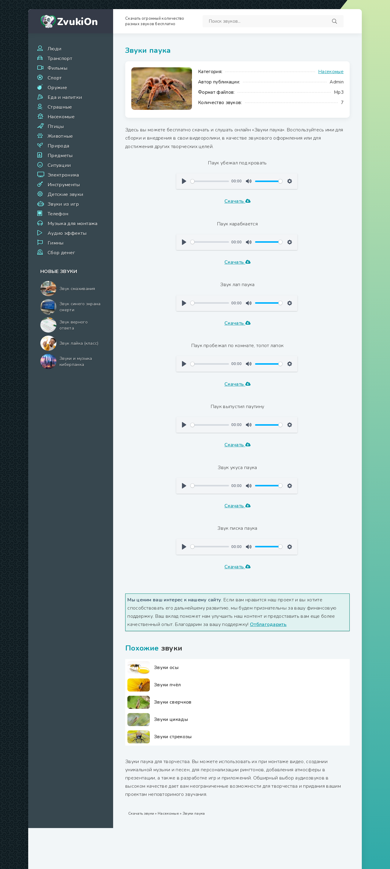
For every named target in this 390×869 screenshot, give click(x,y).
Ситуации (59, 165)
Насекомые (61, 116)
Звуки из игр (63, 204)
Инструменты (64, 184)
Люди (54, 49)
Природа (58, 146)
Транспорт (60, 58)
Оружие (57, 87)
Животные (60, 136)
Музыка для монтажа (73, 223)
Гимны (56, 243)
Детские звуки (65, 194)
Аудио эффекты (67, 233)
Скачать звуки (141, 813)
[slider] (209, 181)
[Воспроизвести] (184, 181)
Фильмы (57, 68)
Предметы (60, 155)
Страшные (60, 107)
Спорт (55, 78)
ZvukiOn (77, 22)
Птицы (56, 126)
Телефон (58, 214)
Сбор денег (61, 252)
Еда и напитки (65, 97)
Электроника (63, 175)
